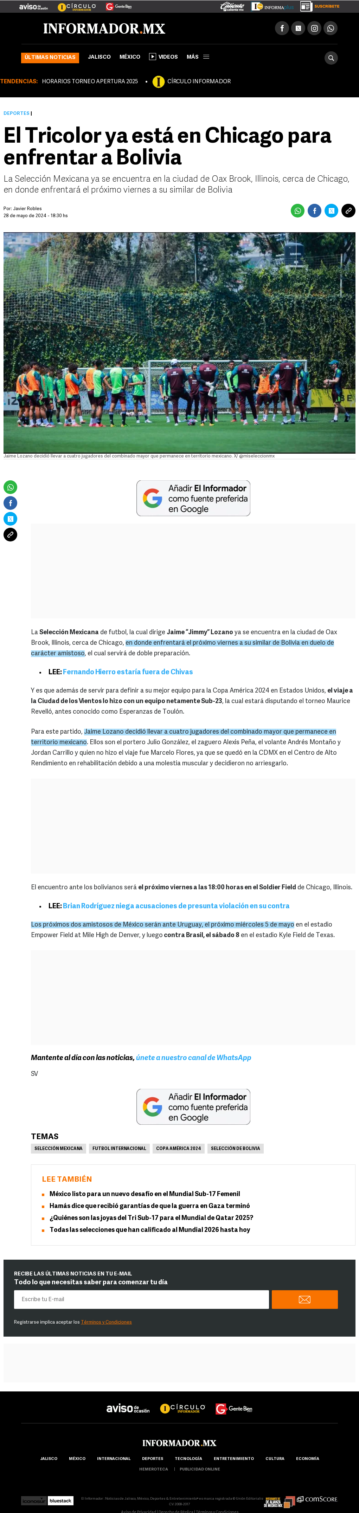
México (130, 57)
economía (307, 1459)
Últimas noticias (50, 57)
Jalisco (99, 57)
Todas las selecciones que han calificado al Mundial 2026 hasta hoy (150, 1230)
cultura (274, 1459)
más (198, 57)
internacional (113, 1459)
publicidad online (200, 1470)
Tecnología (188, 1459)
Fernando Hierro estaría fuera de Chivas (128, 672)
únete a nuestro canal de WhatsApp (193, 1058)
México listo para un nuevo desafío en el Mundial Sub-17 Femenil (145, 1194)
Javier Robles (27, 209)
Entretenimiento (234, 1459)
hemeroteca (153, 1470)
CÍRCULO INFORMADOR (199, 82)
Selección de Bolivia (235, 1149)
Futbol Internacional (119, 1149)
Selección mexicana (58, 1149)
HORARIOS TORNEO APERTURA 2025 (90, 82)
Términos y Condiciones (106, 1322)
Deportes (17, 113)
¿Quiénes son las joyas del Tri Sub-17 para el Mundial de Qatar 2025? (151, 1218)
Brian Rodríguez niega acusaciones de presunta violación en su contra (176, 906)
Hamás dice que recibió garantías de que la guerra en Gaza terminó (150, 1206)
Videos (163, 56)
